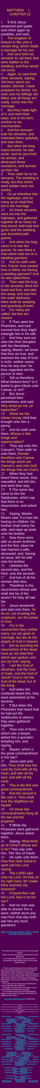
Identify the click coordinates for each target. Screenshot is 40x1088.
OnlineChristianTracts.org (26, 1070)
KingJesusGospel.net (20, 1047)
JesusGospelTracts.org (25, 1078)
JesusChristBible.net (19, 1046)
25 (3, 537)
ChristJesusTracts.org (25, 1075)
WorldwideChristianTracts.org (20, 1071)
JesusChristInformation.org (13, 1020)
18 (3, 394)
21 (3, 446)
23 (3, 490)
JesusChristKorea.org (13, 1022)
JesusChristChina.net (20, 1039)
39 (3, 793)
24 (3, 513)
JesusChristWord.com (6, 1064)
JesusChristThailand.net (19, 1043)
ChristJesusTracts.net (20, 1077)
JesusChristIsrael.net (6, 1034)
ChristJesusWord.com (31, 1064)
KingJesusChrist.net (33, 1081)
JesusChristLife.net (28, 1037)
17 (3, 378)
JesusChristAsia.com (25, 1052)
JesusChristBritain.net (22, 1035)
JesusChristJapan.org (27, 1022)
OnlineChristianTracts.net (26, 1072)
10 (3, 210)
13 (3, 282)
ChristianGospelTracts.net (10, 1072)
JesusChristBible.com (19, 1064)
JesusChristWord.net (7, 1046)
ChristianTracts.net (20, 1049)
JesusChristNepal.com (6, 1059)
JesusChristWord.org (7, 1028)
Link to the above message (14, 999)
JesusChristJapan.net (22, 1040)
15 (3, 322)
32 (3, 665)
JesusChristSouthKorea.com (22, 1056)
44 (3, 873)
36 (3, 749)
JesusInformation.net (20, 1048)
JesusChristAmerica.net (24, 1036)
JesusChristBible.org (19, 1028)
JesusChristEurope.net (33, 1034)
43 (3, 857)
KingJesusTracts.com (7, 1080)
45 (3, 893)
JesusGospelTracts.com (11, 1078)
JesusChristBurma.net (33, 1041)
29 (3, 605)
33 (3, 689)
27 (3, 577)
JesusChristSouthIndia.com (22, 1059)
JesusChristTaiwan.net (6, 1043)
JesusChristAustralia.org (33, 1026)
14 (3, 310)
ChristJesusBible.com (20, 1065)
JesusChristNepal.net (6, 1041)
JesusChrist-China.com (24, 1060)
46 (3, 905)
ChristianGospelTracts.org (10, 1070)
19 (3, 414)
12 (3, 262)
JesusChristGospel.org (31, 1028)
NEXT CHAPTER (24, 934)
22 (3, 474)
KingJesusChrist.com (7, 1081)
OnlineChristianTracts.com (26, 1067)
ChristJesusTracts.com (11, 1075)
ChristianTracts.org (19, 1031)
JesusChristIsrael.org (6, 1016)
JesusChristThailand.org (19, 1026)
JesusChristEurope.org (33, 1016)
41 (3, 825)
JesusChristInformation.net (13, 1037)
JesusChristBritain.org (22, 1017)
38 (3, 785)
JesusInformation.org (20, 1030)
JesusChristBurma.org (34, 1023)
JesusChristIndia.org (20, 1023)
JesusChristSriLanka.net (22, 1042)
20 (3, 430)
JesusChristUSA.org (11, 1018)
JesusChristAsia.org (19, 1016)
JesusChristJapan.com (33, 1061)
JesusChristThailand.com (20, 1061)
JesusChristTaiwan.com (6, 1061)
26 (3, 565)
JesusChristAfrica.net (6, 1039)
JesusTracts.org (31, 1030)
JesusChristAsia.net (19, 1034)
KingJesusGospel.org (20, 1029)
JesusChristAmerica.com (25, 1054)
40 (3, 809)
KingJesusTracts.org (20, 1080)
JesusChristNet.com (29, 1055)
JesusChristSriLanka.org (22, 1024)
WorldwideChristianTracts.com (20, 1068)
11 (3, 242)
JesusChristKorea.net (34, 1039)
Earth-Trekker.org (21, 1027)
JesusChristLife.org (8, 1030)
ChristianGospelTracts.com (10, 1067)
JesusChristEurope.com (12, 1053)
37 (3, 761)
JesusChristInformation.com (13, 1055)
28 (3, 585)
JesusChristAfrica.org (11, 1021)
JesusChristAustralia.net (33, 1043)
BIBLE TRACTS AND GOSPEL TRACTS (16, 932)
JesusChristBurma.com (6, 1056)
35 (3, 729)
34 (3, 705)
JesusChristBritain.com (27, 1053)
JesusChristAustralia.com (21, 1062)
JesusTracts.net (30, 1048)
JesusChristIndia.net (20, 1041)
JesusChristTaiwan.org (6, 1026)
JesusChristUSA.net (11, 1036)
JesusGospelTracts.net (20, 1079)
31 (3, 645)
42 (3, 841)
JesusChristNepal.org (6, 1023)
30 (3, 625)
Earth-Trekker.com (24, 1058)
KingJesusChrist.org (20, 1081)
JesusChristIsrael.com (11, 1052)
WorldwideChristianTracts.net (20, 1073)
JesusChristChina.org (25, 1021)
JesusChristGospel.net (31, 1046)
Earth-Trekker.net (21, 1045)
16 (3, 338)
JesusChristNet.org (28, 1020)
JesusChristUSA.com (11, 1054)
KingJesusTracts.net (33, 1080)
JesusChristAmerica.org (24, 1018)
